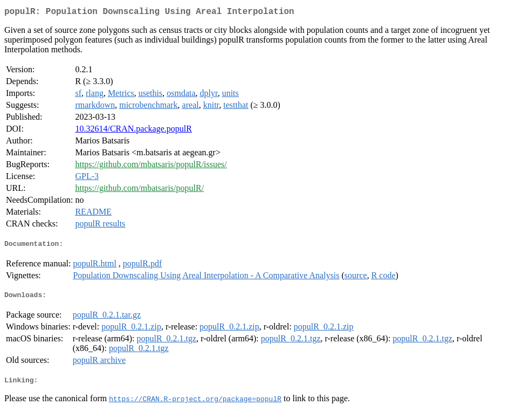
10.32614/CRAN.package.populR (133, 130)
